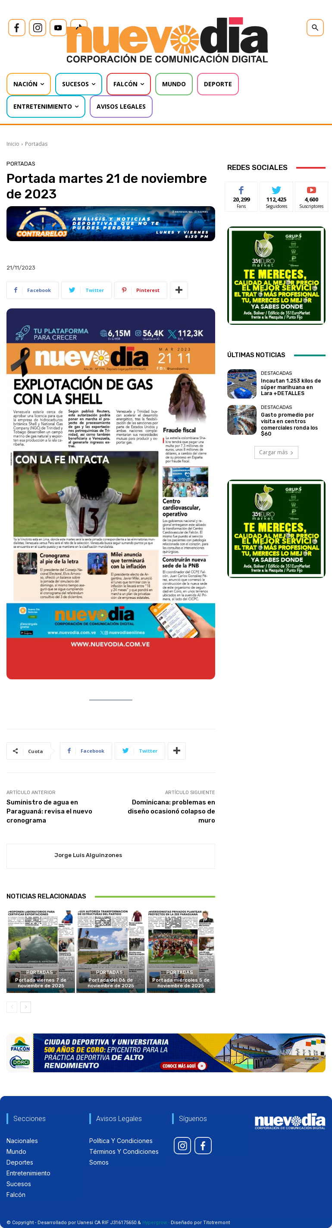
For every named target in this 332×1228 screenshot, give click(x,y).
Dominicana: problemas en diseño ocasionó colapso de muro (171, 811)
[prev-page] (11, 1007)
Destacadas (276, 374)
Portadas (36, 144)
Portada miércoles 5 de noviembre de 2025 (181, 983)
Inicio (12, 144)
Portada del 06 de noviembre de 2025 (111, 983)
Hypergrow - (155, 1222)
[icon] (16, 27)
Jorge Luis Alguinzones (88, 855)
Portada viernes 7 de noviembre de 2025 (40, 983)
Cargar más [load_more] (276, 452)
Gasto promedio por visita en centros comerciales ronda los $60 (293, 423)
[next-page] (25, 1007)
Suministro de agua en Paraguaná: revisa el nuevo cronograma (49, 811)
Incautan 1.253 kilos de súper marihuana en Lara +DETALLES (291, 387)
